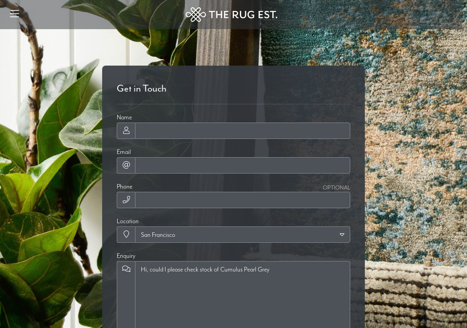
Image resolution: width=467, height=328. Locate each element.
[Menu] (14, 14)
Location (128, 221)
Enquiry (126, 255)
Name (124, 117)
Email (124, 152)
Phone (124, 186)
